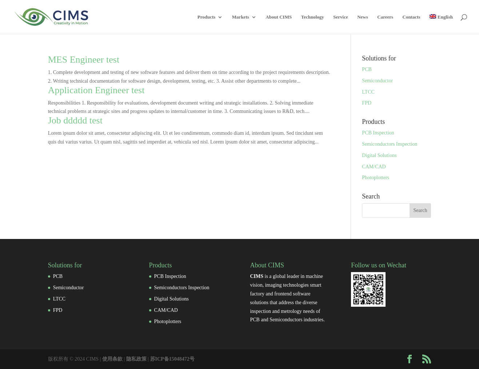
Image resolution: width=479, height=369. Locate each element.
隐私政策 (136, 359)
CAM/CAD (374, 166)
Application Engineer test (96, 90)
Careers (385, 17)
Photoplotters (375, 177)
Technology (312, 17)
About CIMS (279, 17)
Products (206, 17)
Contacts (411, 17)
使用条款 (112, 359)
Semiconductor (377, 80)
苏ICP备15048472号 (172, 359)
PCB (366, 69)
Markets (240, 17)
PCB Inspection (378, 133)
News (362, 17)
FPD (366, 103)
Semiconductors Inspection (389, 144)
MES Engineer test (83, 59)
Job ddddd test (75, 120)
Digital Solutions (379, 155)
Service (340, 17)
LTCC (368, 92)
